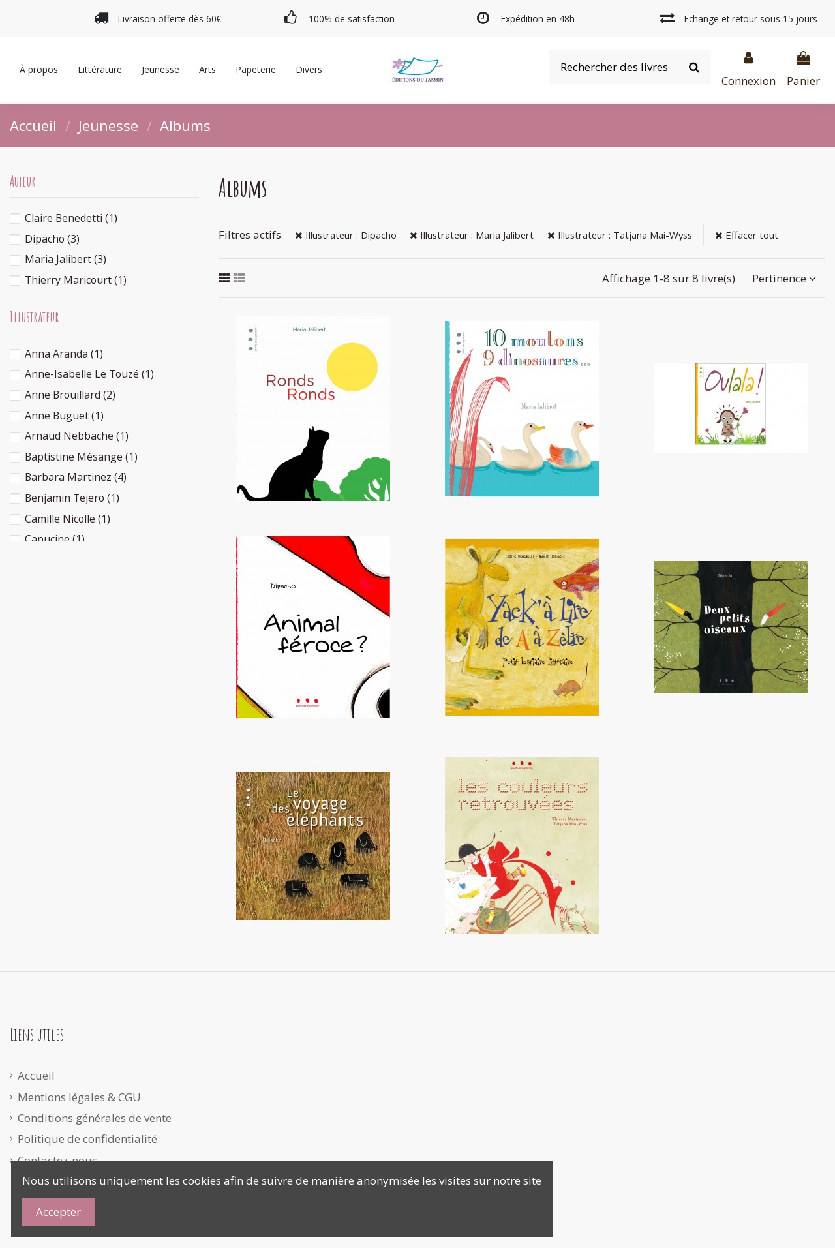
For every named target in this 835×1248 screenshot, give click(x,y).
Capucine (55, 539)
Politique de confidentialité (87, 1138)
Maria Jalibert (65, 259)
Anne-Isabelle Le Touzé (89, 374)
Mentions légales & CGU (79, 1096)
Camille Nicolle (67, 518)
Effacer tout (746, 234)
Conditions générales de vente (95, 1117)
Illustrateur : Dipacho (346, 234)
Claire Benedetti (71, 218)
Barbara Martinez (76, 477)
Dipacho (52, 239)
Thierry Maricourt (76, 280)
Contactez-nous (57, 1160)
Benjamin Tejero (72, 498)
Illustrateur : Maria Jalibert (472, 234)
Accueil (36, 1075)
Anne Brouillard (70, 395)
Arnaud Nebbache (77, 436)
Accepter (58, 1211)
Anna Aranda (64, 353)
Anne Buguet (64, 415)
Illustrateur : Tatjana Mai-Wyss (619, 234)
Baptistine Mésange (81, 456)
